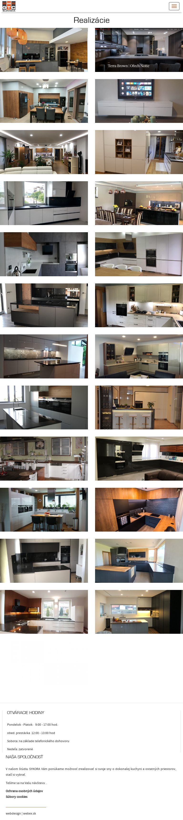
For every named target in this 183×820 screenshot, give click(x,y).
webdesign (13, 813)
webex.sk (29, 813)
